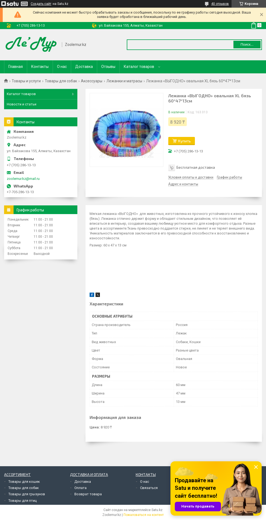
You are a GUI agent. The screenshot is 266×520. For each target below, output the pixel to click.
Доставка (84, 66)
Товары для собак (61, 81)
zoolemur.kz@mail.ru (23, 179)
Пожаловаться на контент (143, 515)
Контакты (40, 66)
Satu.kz (157, 510)
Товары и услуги (26, 81)
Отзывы (108, 66)
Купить (184, 141)
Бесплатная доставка (195, 167)
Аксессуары (91, 81)
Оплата (80, 488)
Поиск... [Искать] (247, 44)
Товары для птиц (22, 501)
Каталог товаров (139, 66)
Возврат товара (88, 494)
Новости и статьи (21, 104)
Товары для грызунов (26, 494)
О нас (62, 66)
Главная (15, 66)
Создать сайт (41, 4)
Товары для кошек (24, 482)
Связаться (149, 488)
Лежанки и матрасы (124, 81)
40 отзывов (220, 4)
